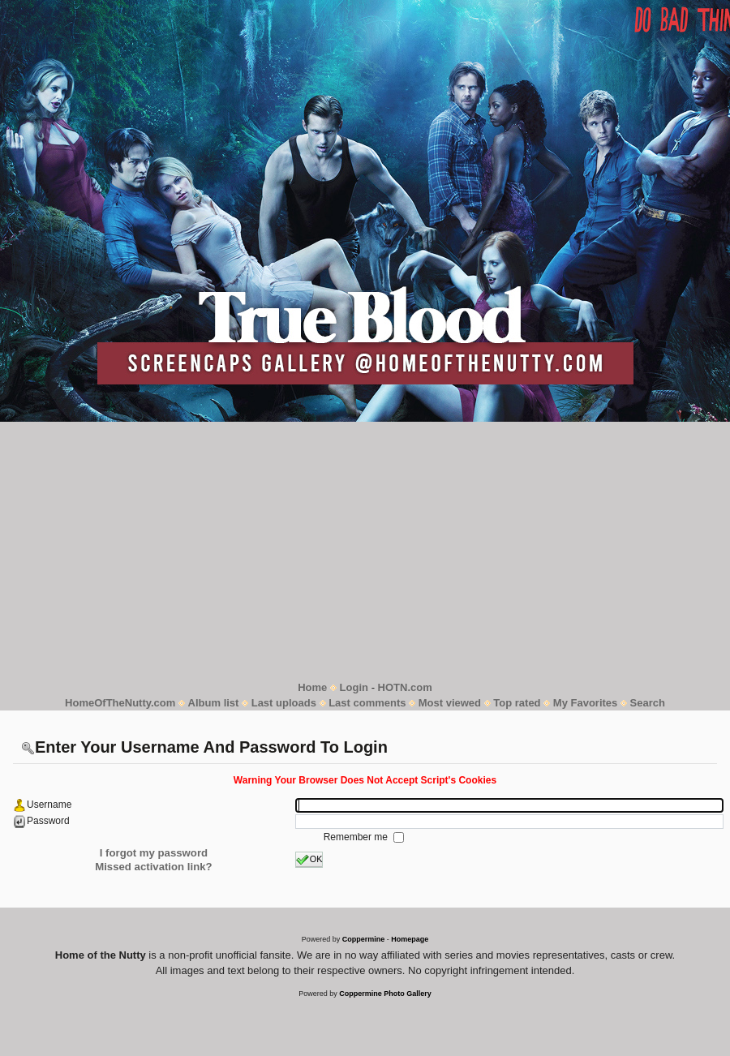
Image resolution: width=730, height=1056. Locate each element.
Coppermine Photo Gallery (385, 993)
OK (309, 859)
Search (647, 703)
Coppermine (363, 939)
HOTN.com (405, 687)
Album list (213, 703)
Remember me (357, 837)
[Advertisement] (365, 550)
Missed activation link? (153, 867)
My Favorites (585, 703)
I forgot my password (154, 853)
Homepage (409, 939)
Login (354, 687)
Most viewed (450, 703)
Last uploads (283, 703)
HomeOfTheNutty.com (120, 703)
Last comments (367, 703)
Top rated (516, 703)
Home (312, 687)
